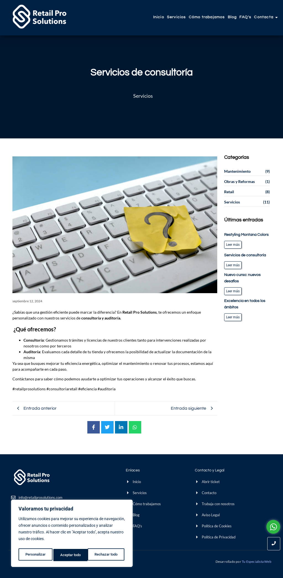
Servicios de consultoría (245, 255)
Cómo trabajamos (207, 17)
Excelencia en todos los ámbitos (244, 304)
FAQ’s (245, 17)
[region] (72, 534)
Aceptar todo (108, 555)
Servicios (176, 17)
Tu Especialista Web (257, 561)
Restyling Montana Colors (246, 235)
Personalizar (35, 555)
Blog (232, 17)
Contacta (264, 17)
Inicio (158, 17)
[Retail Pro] (39, 16)
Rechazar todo (71, 555)
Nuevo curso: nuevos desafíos (242, 278)
